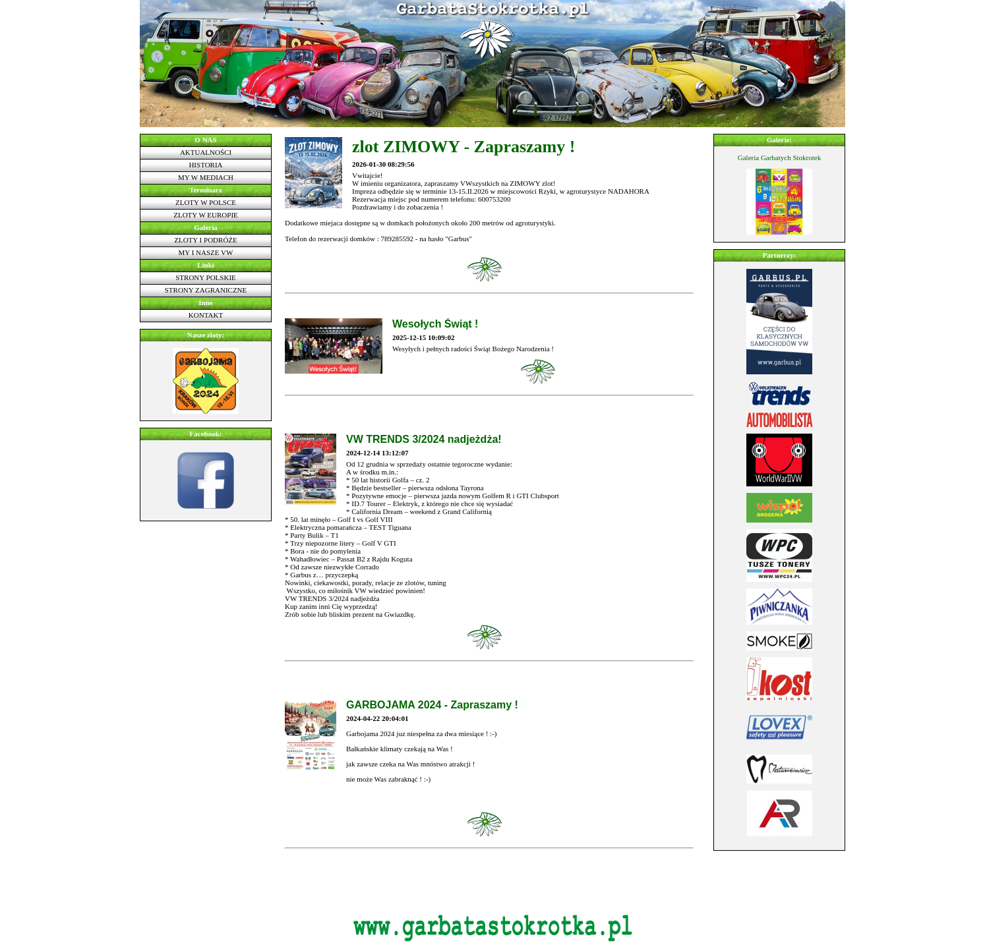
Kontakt (206, 315)
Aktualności (205, 152)
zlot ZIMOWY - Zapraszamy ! (463, 146)
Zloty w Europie (205, 215)
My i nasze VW (206, 252)
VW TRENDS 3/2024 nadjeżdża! (424, 439)
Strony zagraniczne (206, 290)
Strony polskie (205, 277)
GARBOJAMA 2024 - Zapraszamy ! (432, 704)
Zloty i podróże (205, 240)
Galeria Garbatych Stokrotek (779, 157)
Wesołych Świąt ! (435, 324)
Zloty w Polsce (205, 202)
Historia (205, 165)
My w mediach (205, 177)
